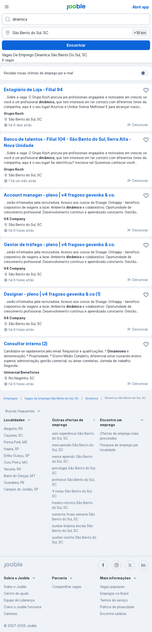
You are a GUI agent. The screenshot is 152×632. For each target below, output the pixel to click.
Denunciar (137, 125)
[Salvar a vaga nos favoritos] (146, 90)
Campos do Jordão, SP (21, 489)
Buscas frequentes (23, 411)
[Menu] (7, 7)
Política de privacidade (117, 607)
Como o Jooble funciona (22, 607)
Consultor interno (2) (25, 343)
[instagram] (116, 565)
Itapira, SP (11, 449)
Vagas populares (112, 587)
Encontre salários (113, 614)
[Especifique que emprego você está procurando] (76, 19)
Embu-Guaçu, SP (16, 455)
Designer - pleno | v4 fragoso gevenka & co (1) (52, 294)
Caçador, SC (13, 435)
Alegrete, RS (13, 429)
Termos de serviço (114, 600)
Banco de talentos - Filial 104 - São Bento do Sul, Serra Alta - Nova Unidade (67, 142)
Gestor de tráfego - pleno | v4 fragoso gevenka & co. (59, 244)
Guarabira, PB (14, 482)
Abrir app (140, 7)
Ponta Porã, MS (15, 442)
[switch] (144, 73)
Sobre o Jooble (15, 587)
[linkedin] (143, 565)
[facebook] (103, 565)
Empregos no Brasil (114, 593)
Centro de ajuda (16, 593)
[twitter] (130, 565)
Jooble (32, 626)
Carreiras (10, 614)
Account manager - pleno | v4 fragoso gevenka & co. (59, 195)
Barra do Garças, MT (19, 476)
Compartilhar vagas (66, 587)
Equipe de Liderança (19, 600)
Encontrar (76, 45)
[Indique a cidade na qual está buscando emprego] (76, 32)
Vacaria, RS (12, 469)
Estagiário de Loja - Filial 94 (33, 89)
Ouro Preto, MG (16, 462)
